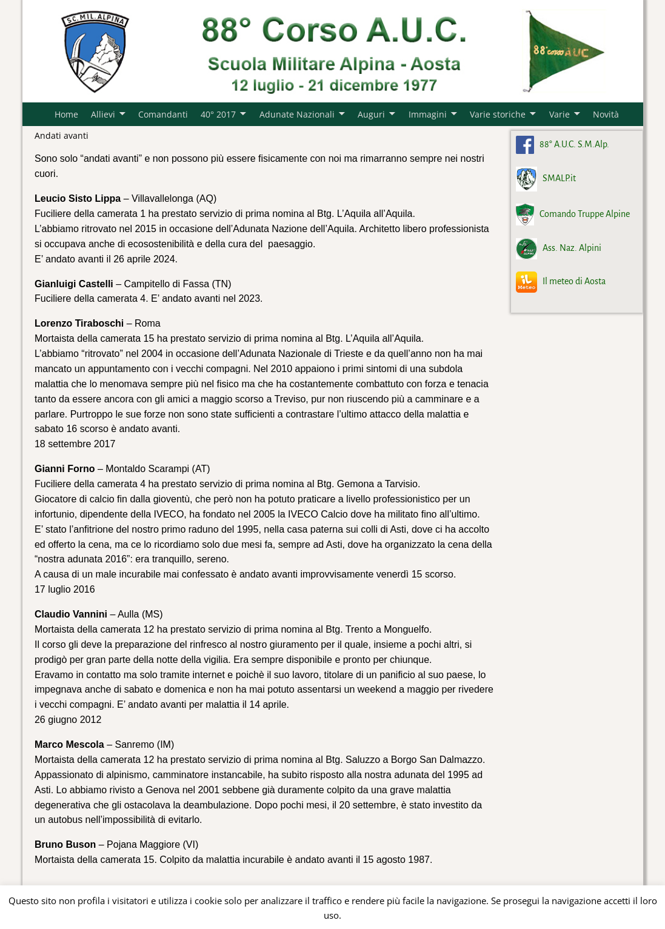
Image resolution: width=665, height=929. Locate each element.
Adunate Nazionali (297, 114)
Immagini (428, 114)
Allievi (103, 114)
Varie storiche (498, 114)
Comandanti (163, 114)
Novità (606, 114)
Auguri (371, 114)
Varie (559, 114)
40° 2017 (218, 114)
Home (66, 114)
